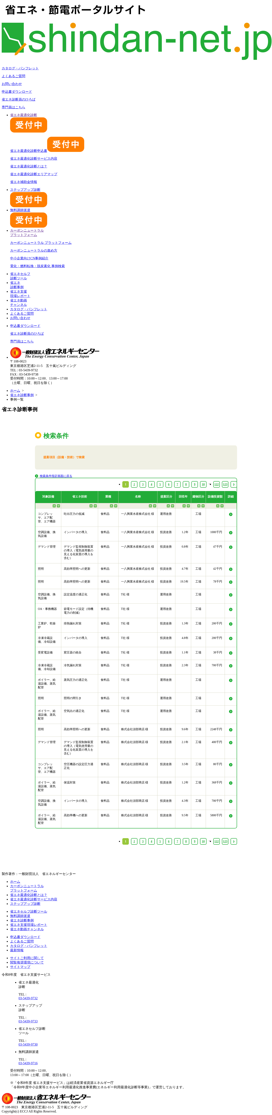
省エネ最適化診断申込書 (47, 151)
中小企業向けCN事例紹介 (29, 258)
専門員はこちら (13, 107)
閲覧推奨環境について (27, 962)
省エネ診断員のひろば (18, 99)
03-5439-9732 (28, 998)
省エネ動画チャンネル (27, 929)
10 (203, 841)
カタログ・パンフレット (20, 68)
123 (225, 841)
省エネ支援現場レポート (28, 925)
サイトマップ (20, 967)
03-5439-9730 (28, 1044)
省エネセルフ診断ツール (28, 911)
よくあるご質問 (13, 76)
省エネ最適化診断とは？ (28, 166)
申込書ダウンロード (17, 91)
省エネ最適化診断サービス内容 (33, 158)
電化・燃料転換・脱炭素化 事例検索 (37, 266)
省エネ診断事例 (22, 395)
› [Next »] (233, 841)
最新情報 (17, 950)
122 (216, 841)
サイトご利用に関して (27, 958)
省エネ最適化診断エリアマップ (33, 174)
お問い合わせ (12, 84)
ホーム (15, 390)
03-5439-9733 (28, 1021)
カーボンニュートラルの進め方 (33, 250)
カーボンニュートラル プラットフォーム (41, 242)
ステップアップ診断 (25, 903)
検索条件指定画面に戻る (56, 476)
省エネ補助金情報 (23, 182)
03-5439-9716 (28, 1063)
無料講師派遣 (20, 916)
